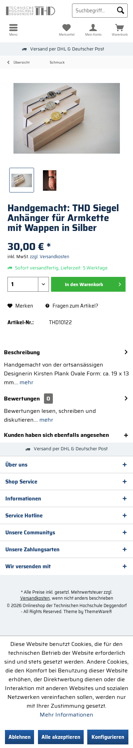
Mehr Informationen (66, 714)
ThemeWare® (98, 611)
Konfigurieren (108, 737)
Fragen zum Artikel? (71, 306)
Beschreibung (22, 352)
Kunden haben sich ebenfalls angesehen (56, 435)
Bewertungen (22, 398)
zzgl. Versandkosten (49, 256)
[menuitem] (13, 30)
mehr (25, 382)
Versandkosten (35, 598)
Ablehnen (20, 737)
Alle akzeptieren (60, 737)
